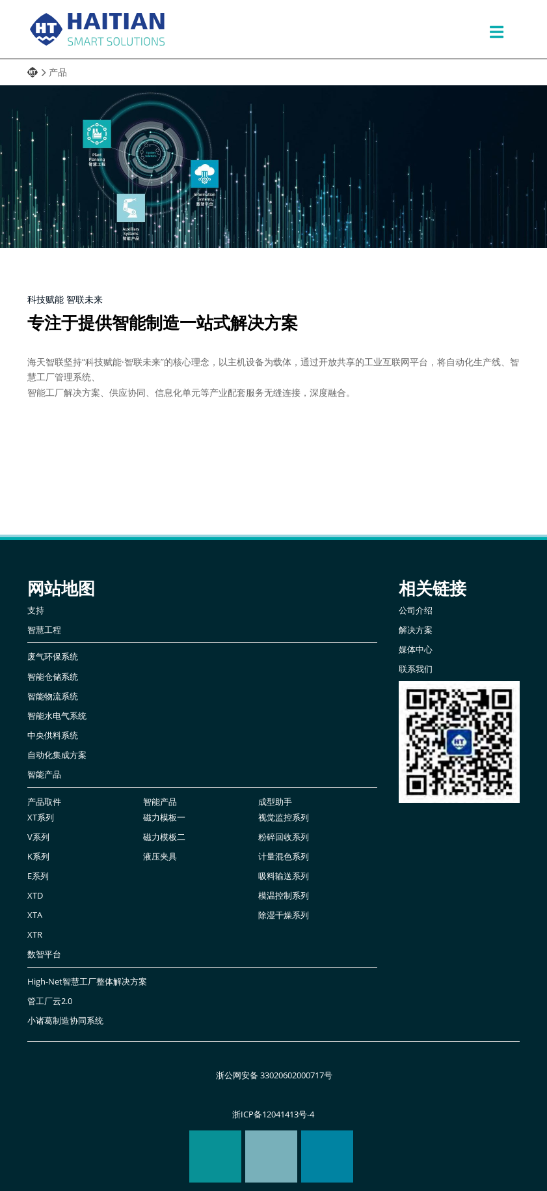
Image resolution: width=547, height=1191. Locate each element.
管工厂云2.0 (49, 1001)
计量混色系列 (283, 856)
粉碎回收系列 (283, 837)
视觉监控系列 (283, 817)
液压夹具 (160, 856)
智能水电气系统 (57, 716)
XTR (34, 934)
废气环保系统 (52, 656)
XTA (34, 915)
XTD (35, 895)
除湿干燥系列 (283, 915)
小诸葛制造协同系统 (65, 1020)
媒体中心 (416, 649)
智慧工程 (44, 630)
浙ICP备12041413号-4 (273, 1114)
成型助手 (275, 801)
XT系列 (40, 817)
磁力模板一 (164, 817)
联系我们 (416, 669)
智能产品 (44, 774)
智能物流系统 (52, 696)
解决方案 (416, 630)
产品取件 (44, 801)
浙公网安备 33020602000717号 (273, 1075)
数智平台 (44, 954)
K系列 (38, 856)
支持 (35, 610)
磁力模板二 (164, 837)
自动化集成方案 (57, 755)
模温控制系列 (283, 895)
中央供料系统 (52, 735)
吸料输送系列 (283, 876)
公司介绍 (416, 610)
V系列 (38, 837)
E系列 (38, 876)
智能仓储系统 (52, 676)
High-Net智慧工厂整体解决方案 (87, 981)
